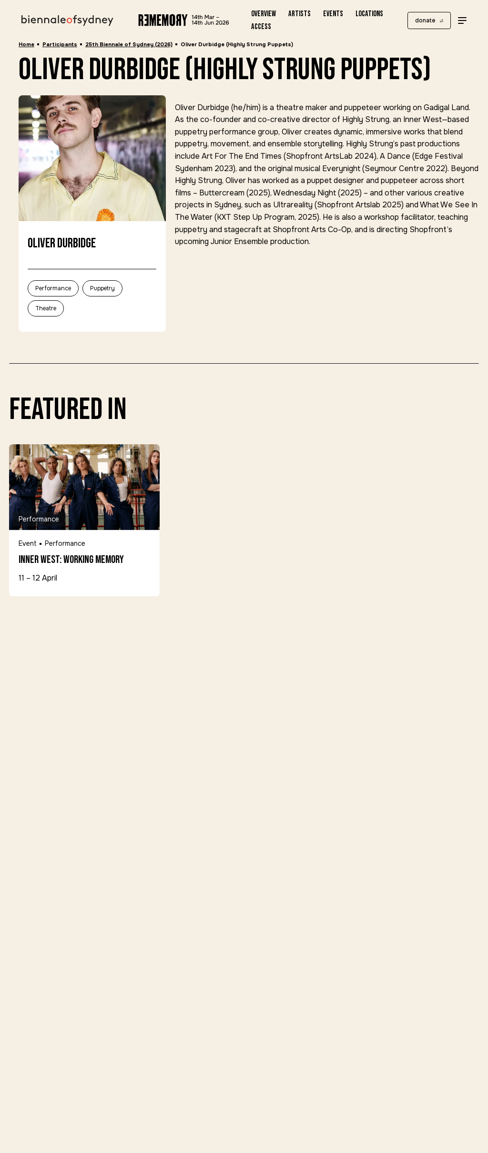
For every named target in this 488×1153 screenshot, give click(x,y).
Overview (263, 14)
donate (425, 20)
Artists (299, 14)
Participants (59, 44)
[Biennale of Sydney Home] (67, 21)
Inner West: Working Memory (71, 560)
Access (261, 26)
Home (26, 44)
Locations (369, 14)
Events (333, 14)
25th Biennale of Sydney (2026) (129, 44)
